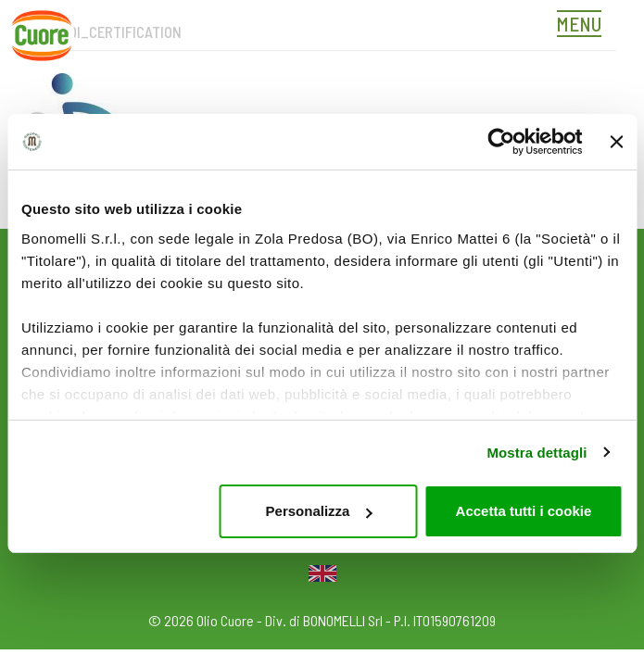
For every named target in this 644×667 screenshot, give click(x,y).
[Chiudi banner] (616, 141)
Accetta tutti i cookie (524, 511)
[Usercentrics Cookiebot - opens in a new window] (501, 142)
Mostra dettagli (536, 452)
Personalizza (319, 511)
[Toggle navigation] (583, 26)
